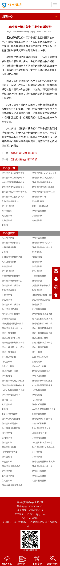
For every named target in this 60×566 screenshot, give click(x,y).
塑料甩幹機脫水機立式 (42, 323)
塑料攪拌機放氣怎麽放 (42, 380)
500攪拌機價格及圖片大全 (44, 409)
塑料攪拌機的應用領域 (42, 182)
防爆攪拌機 (37, 266)
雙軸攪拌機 (37, 220)
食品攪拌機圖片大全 (11, 201)
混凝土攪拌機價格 (40, 206)
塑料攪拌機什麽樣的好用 (13, 385)
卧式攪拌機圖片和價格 (42, 442)
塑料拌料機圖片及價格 (42, 314)
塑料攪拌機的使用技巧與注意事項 (17, 196)
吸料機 (5, 252)
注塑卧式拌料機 (39, 423)
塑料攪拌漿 (7, 442)
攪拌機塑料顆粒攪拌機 (42, 319)
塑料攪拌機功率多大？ (42, 242)
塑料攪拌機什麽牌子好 (12, 281)
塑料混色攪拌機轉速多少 (43, 461)
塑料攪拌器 (37, 281)
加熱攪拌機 (7, 461)
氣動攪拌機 (7, 220)
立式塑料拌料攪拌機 (11, 276)
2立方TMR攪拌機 (10, 452)
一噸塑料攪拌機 (9, 247)
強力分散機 (37, 257)
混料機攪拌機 (8, 476)
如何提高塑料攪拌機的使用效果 (16, 182)
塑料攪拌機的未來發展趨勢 (44, 173)
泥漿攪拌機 (7, 215)
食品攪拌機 (7, 300)
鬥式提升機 (7, 361)
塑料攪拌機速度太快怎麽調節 (15, 380)
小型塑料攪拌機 (39, 276)
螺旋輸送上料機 (39, 366)
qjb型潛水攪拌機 (39, 433)
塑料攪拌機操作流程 (11, 242)
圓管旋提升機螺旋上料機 (13, 342)
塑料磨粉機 (7, 376)
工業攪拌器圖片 (9, 290)
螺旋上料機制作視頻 (11, 338)
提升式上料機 (8, 366)
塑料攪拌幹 (7, 471)
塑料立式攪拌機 (39, 211)
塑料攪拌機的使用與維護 (24, 153)
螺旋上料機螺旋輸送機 (42, 333)
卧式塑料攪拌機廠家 (11, 428)
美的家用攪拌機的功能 (12, 257)
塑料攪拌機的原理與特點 (43, 192)
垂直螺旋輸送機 (9, 357)
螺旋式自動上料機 (10, 371)
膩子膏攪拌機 (8, 206)
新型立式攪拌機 (39, 414)
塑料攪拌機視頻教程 (11, 466)
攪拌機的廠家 (38, 201)
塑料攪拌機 (12, 37)
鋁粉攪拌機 (7, 433)
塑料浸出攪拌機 (39, 376)
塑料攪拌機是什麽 (10, 423)
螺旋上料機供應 (9, 333)
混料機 (5, 225)
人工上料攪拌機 (9, 261)
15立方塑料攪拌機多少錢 (13, 390)
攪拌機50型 (7, 211)
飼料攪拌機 (37, 261)
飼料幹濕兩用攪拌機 (11, 314)
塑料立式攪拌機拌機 (41, 371)
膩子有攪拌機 (8, 271)
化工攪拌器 (37, 399)
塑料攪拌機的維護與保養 (13, 173)
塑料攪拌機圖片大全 (11, 395)
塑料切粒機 (7, 457)
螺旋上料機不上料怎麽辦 (13, 347)
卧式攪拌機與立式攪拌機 (43, 447)
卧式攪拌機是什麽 (10, 309)
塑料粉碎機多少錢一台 (42, 419)
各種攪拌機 (7, 266)
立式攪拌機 (7, 480)
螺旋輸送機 (37, 361)
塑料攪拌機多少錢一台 (42, 247)
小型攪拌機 (37, 215)
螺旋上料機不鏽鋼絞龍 (42, 328)
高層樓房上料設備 (40, 357)
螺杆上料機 (37, 352)
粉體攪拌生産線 (9, 319)
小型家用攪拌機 (39, 438)
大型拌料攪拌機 (39, 480)
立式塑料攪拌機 (39, 309)
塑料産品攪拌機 (9, 447)
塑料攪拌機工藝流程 (11, 285)
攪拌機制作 (37, 252)
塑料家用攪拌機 (39, 471)
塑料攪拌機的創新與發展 (24, 159)
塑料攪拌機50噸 (39, 196)
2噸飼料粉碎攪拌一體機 (43, 295)
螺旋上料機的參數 (40, 338)
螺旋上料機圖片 (9, 352)
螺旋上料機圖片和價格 (42, 342)
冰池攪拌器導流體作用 (42, 385)
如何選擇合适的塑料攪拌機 (14, 192)
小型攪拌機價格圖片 (41, 285)
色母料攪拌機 (8, 238)
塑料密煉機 (37, 395)
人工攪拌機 (7, 404)
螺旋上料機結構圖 (40, 347)
